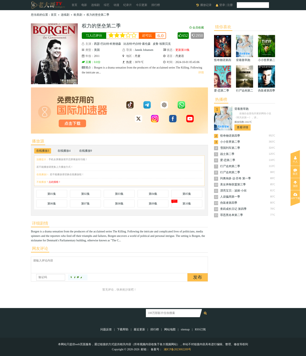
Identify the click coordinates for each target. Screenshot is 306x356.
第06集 (51, 203)
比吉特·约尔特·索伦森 (137, 43)
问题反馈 (106, 329)
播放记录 (206, 5)
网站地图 (170, 329)
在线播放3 (42, 150)
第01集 (51, 193)
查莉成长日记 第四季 (233, 208)
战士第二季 (227, 154)
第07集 (85, 203)
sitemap (185, 329)
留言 (295, 171)
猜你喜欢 (223, 27)
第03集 (119, 193)
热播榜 (221, 99)
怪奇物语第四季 (230, 135)
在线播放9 (85, 150)
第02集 (85, 193)
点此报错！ (55, 182)
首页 (74, 5)
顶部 (295, 184)
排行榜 (155, 5)
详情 (201, 72)
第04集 (153, 193)
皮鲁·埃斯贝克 (162, 43)
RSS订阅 (200, 329)
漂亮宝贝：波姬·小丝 (233, 190)
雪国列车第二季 (230, 147)
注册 (230, 5)
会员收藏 (196, 27)
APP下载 (295, 196)
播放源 (38, 141)
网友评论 (40, 248)
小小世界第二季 (230, 141)
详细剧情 (40, 223)
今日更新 (141, 5)
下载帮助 (122, 329)
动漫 (116, 5)
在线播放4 (64, 150)
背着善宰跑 (241, 108)
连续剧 (95, 5)
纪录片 (127, 5)
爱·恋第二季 (227, 160)
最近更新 (139, 329)
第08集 (119, 203)
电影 (84, 5)
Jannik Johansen (144, 49)
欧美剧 (78, 14)
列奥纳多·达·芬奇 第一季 (235, 178)
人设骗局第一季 (230, 196)
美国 (97, 49)
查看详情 (242, 127)
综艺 (106, 5)
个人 (295, 159)
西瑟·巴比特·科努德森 (107, 43)
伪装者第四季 (228, 202)
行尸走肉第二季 (230, 166)
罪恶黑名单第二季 (231, 215)
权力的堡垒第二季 (97, 14)
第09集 (153, 203)
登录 (222, 5)
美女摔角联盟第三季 (233, 184)
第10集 (187, 203)
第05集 (187, 193)
